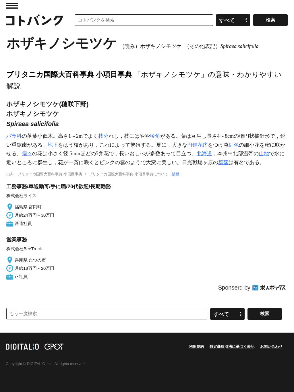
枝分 (103, 136)
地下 (53, 145)
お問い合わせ (271, 346)
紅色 (234, 145)
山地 (264, 153)
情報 (175, 174)
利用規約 (196, 346)
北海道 (204, 153)
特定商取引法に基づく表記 (232, 346)
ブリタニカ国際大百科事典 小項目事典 (69, 74)
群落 (223, 162)
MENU (12, 5)
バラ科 (14, 136)
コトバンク (34, 20)
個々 (27, 153)
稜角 (155, 136)
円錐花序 (197, 145)
